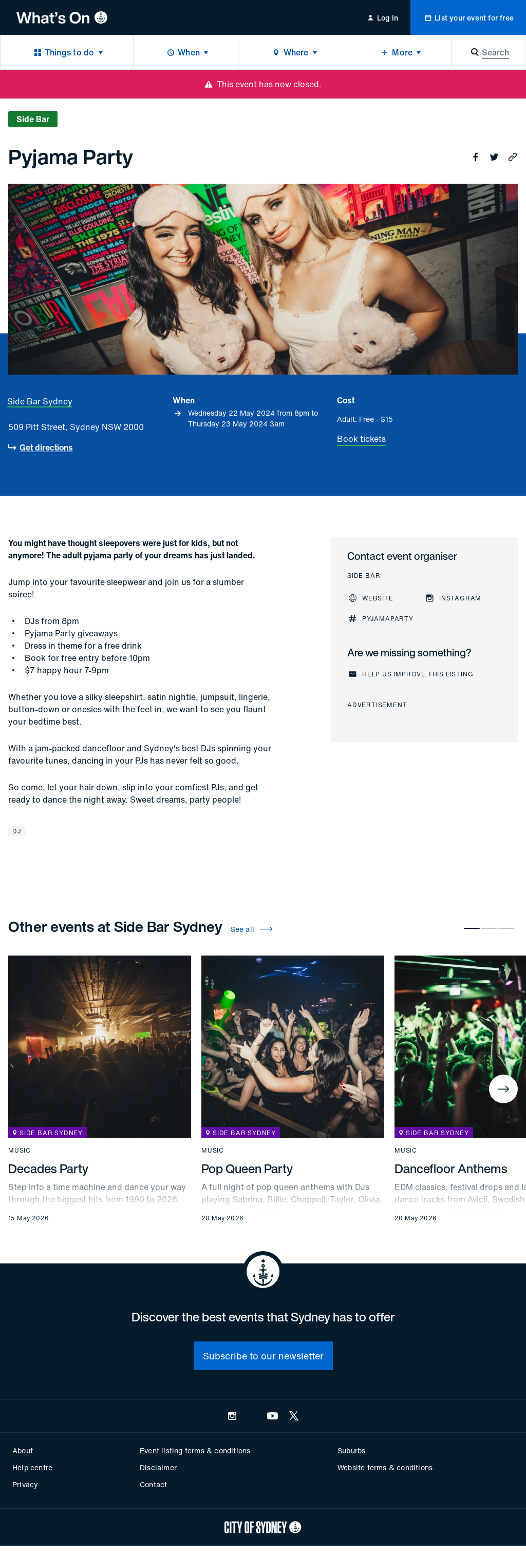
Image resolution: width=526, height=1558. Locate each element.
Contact (153, 1484)
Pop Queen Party (247, 1168)
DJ (17, 831)
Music (19, 1150)
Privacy (25, 1484)
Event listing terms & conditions (195, 1450)
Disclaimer (158, 1467)
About (22, 1450)
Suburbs (351, 1450)
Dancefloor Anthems (451, 1168)
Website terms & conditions (385, 1467)
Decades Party (48, 1168)
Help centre (32, 1467)
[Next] (503, 1089)
